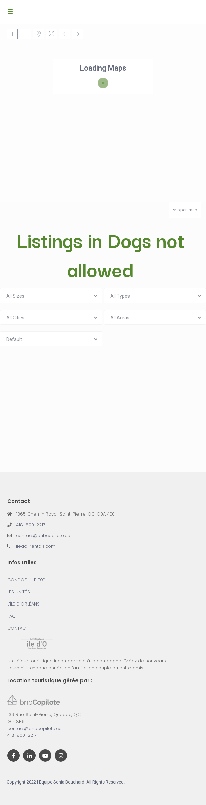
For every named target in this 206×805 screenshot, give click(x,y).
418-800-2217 (30, 525)
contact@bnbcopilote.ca (43, 535)
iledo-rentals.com (35, 546)
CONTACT (17, 628)
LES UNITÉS (18, 592)
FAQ (11, 616)
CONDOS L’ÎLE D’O (26, 580)
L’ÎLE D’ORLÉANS (23, 604)
